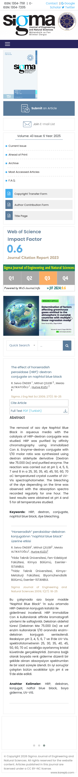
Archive (14, 163)
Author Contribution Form (27, 204)
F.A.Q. (12, 180)
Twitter (68, 7)
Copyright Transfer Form (26, 193)
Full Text (39, 411)
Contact (52, 3)
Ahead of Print (18, 155)
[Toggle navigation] (7, 44)
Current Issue (17, 146)
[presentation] (7, 318)
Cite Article (19, 403)
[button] (22, 345)
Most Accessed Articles (24, 172)
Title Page (16, 215)
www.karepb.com (62, 772)
